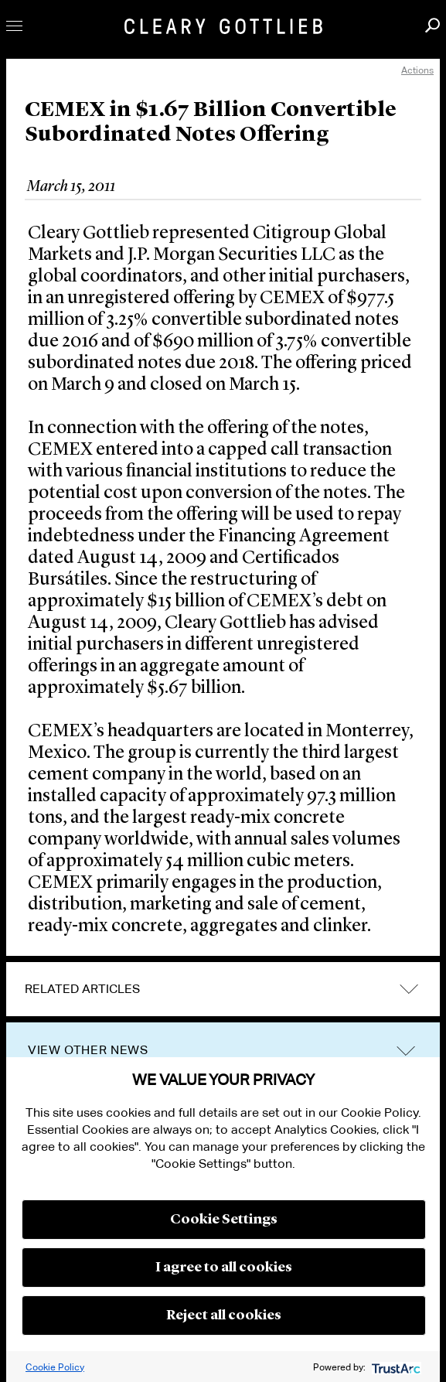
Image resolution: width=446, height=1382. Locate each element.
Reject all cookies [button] (223, 1315)
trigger (406, 1051)
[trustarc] (395, 1367)
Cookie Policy (55, 1367)
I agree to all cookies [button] (223, 1268)
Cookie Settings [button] (223, 1220)
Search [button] (432, 25)
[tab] (223, 989)
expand (409, 989)
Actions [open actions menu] (417, 70)
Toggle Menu (14, 26)
